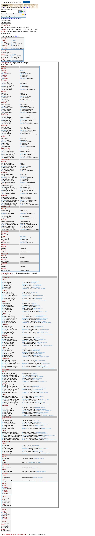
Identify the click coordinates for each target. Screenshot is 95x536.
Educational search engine (15, 7)
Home (3, 7)
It (23, 11)
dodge (17, 36)
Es (24, 14)
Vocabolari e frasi (6, 20)
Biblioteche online (6, 22)
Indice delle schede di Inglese (11, 18)
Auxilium (27, 7)
